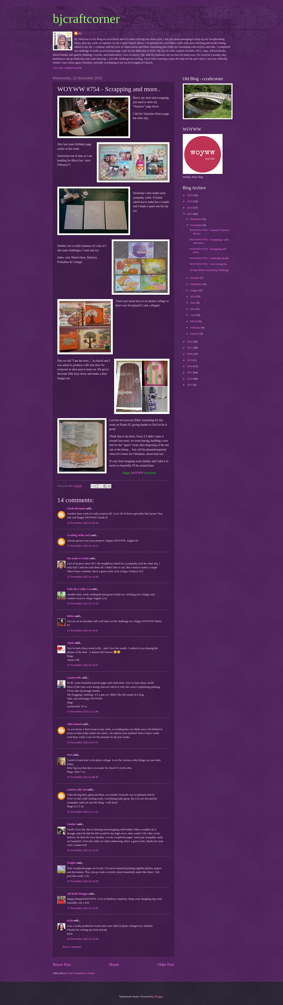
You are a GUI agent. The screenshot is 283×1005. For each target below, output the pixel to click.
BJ (80, 33)
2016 (190, 378)
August (194, 290)
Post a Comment (72, 946)
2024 (190, 207)
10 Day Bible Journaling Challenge (209, 270)
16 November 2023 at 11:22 (82, 811)
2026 (190, 195)
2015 (190, 384)
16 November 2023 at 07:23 (82, 742)
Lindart (71, 824)
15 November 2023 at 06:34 (82, 522)
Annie (70, 642)
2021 (190, 347)
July (193, 296)
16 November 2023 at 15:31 (82, 850)
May (193, 309)
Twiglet (71, 862)
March (194, 321)
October (195, 277)
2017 (190, 372)
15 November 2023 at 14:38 (82, 576)
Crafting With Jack (78, 535)
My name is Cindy (78, 558)
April (193, 315)
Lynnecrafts (74, 677)
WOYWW (137, 473)
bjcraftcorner (86, 18)
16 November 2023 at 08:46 (82, 777)
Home (114, 964)
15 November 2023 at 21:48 (82, 711)
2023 (190, 213)
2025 (190, 201)
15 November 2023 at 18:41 (82, 630)
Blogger (158, 996)
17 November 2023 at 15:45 (82, 908)
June (193, 302)
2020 (190, 353)
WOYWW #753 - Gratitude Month (209, 258)
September (196, 284)
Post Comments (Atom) (81, 973)
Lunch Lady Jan (77, 789)
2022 (190, 341)
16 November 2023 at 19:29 (82, 881)
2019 (190, 360)
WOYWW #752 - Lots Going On (208, 264)
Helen (70, 616)
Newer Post (62, 964)
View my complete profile (67, 67)
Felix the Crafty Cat (79, 589)
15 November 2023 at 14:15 (82, 545)
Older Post (165, 964)
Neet (70, 754)
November (196, 225)
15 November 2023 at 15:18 (82, 603)
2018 (190, 366)
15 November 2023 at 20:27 (82, 665)
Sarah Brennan (76, 508)
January (195, 333)
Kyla (70, 920)
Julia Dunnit (74, 724)
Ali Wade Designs (77, 893)
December (196, 219)
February (195, 327)
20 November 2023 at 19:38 (82, 938)
